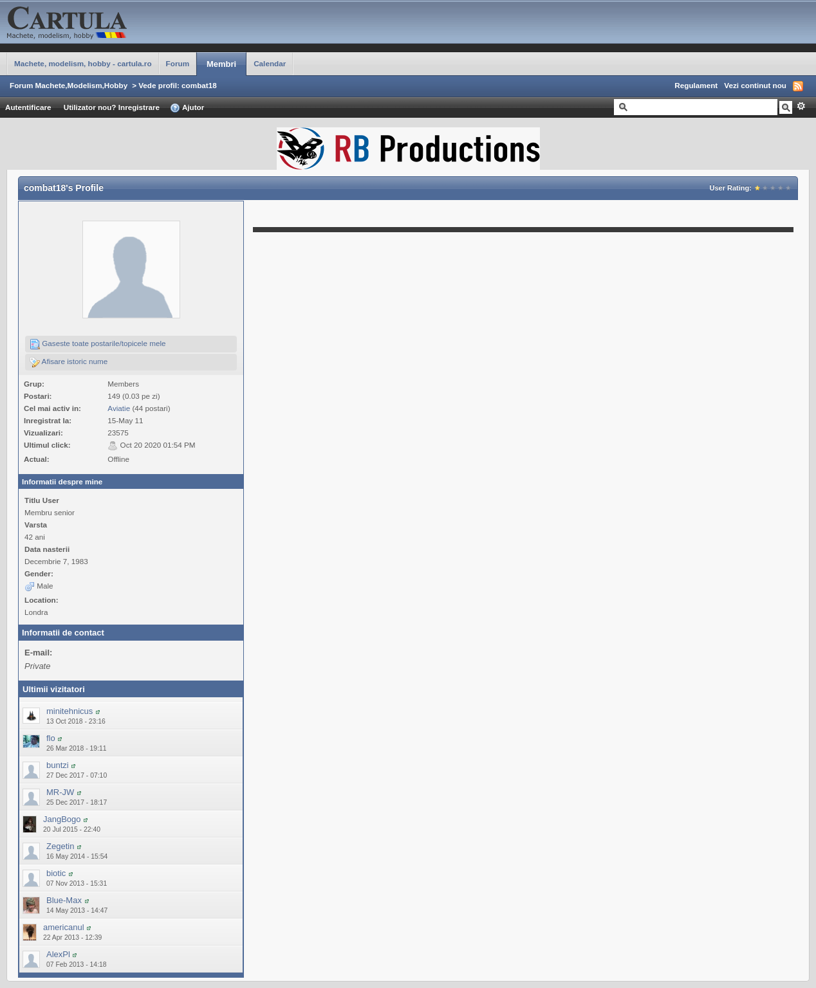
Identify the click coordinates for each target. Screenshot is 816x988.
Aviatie (118, 408)
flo (50, 738)
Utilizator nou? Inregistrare (112, 107)
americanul (63, 927)
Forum (177, 63)
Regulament (696, 85)
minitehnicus (69, 711)
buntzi (57, 765)
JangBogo (62, 819)
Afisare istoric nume (68, 362)
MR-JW (60, 792)
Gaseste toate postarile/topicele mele (98, 344)
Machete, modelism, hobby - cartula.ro (83, 63)
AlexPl (58, 954)
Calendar (270, 63)
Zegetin (60, 846)
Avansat (801, 106)
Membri (221, 64)
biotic (56, 873)
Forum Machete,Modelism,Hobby (68, 85)
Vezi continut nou (755, 85)
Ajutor (187, 108)
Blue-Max (64, 900)
